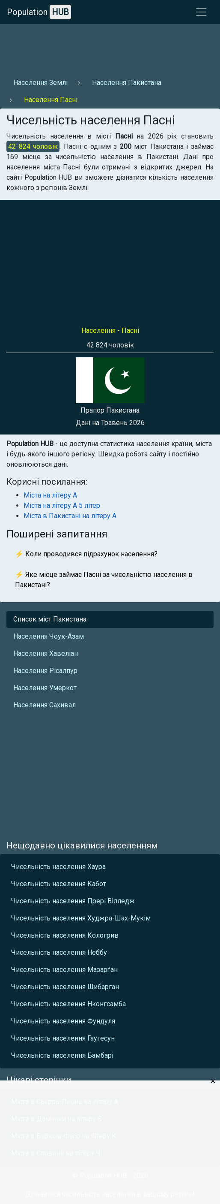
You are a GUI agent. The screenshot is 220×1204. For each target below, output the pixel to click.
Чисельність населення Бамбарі (62, 1055)
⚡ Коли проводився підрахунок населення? (86, 554)
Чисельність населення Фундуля (63, 1021)
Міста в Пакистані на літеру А (70, 516)
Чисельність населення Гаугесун (63, 1038)
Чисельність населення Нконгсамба (68, 1004)
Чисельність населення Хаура (58, 867)
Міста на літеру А (50, 495)
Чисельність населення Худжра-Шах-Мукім (81, 918)
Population (39, 12)
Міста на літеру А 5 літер (62, 505)
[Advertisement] (109, 47)
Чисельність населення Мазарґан (64, 970)
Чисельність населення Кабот (58, 884)
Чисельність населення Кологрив (65, 935)
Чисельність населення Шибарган (65, 987)
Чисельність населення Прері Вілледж (73, 901)
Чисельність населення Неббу (59, 952)
